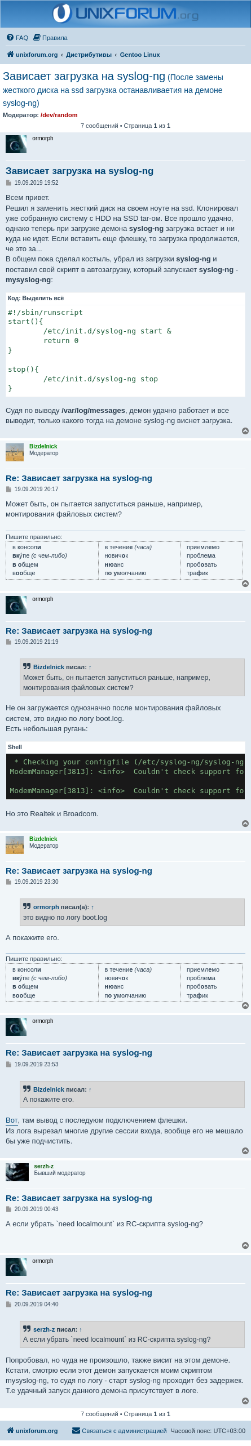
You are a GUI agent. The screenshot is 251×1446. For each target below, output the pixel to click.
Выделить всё (43, 298)
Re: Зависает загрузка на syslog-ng (79, 478)
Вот (12, 1120)
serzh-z (44, 1329)
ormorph (46, 907)
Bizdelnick (48, 667)
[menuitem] (17, 38)
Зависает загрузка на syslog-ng (113, 89)
